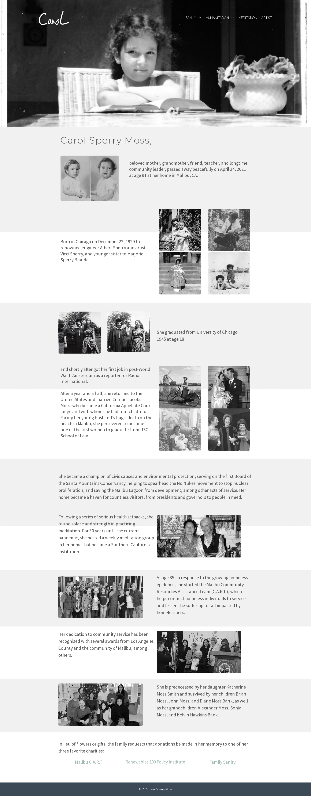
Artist (266, 18)
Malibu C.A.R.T (88, 762)
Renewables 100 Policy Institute (155, 762)
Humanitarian (221, 17)
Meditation (247, 18)
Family (195, 17)
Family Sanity (223, 762)
